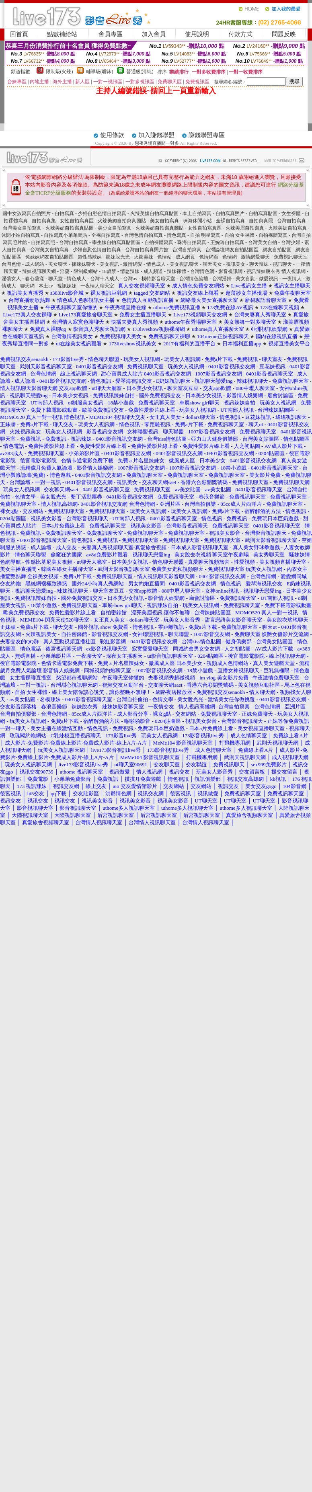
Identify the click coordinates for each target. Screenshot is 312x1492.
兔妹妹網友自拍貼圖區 (49, 257)
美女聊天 (58, 264)
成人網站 (34, 264)
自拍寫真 (64, 213)
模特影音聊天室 (158, 278)
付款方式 (240, 34)
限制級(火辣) (59, 71)
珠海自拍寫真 (191, 242)
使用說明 (197, 34)
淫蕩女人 (11, 278)
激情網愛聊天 (255, 257)
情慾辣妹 (130, 271)
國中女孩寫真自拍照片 (26, 213)
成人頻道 (153, 271)
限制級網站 (86, 271)
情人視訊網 (293, 271)
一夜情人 (292, 278)
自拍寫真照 (261, 221)
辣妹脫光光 (118, 257)
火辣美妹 (143, 257)
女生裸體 (291, 213)
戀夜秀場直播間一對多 (157, 143)
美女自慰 (245, 278)
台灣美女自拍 (262, 242)
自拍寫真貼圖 (262, 213)
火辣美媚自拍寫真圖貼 (122, 221)
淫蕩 (65, 271)
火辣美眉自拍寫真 (245, 228)
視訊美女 (235, 264)
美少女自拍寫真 (114, 228)
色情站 (164, 257)
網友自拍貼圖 (277, 249)
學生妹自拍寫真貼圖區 (116, 242)
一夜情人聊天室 (97, 286)
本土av (46, 286)
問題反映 (284, 34)
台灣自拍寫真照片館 (146, 249)
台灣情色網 (202, 271)
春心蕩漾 (34, 278)
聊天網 (27, 286)
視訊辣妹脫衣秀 (263, 271)
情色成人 (156, 264)
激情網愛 (132, 264)
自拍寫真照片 (230, 213)
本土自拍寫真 (197, 213)
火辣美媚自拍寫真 (287, 228)
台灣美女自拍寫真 (22, 228)
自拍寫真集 (44, 221)
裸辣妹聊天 (84, 264)
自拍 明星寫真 (205, 235)
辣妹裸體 (176, 271)
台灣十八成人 (104, 278)
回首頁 (19, 34)
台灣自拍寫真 (291, 221)
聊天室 (55, 278)
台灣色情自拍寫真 (143, 235)
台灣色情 (11, 264)
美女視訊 (109, 264)
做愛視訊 (268, 278)
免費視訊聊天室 (291, 257)
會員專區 (111, 34)
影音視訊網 (230, 271)
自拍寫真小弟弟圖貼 (65, 235)
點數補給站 (62, 34)
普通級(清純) (140, 71)
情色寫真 (176, 235)
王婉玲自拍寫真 (227, 242)
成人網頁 (185, 257)
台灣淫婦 (222, 278)
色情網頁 (208, 257)
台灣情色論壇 (193, 278)
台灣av (130, 278)
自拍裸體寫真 (273, 235)
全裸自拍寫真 (230, 221)
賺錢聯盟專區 (207, 135)
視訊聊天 (282, 264)
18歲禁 (109, 271)
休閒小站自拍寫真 (20, 235)
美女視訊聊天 (184, 264)
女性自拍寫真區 (77, 221)
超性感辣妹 (90, 257)
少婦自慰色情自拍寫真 (102, 213)
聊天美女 (212, 264)
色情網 (229, 257)
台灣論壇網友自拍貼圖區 (232, 249)
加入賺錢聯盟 (156, 135)
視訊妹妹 (66, 286)
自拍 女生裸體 (239, 235)
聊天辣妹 (259, 264)
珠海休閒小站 (197, 221)
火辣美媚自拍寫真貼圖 (154, 213)
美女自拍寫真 (164, 221)
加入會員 (154, 34)
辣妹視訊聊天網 (39, 271)
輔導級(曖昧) (99, 71)
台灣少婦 (290, 242)
